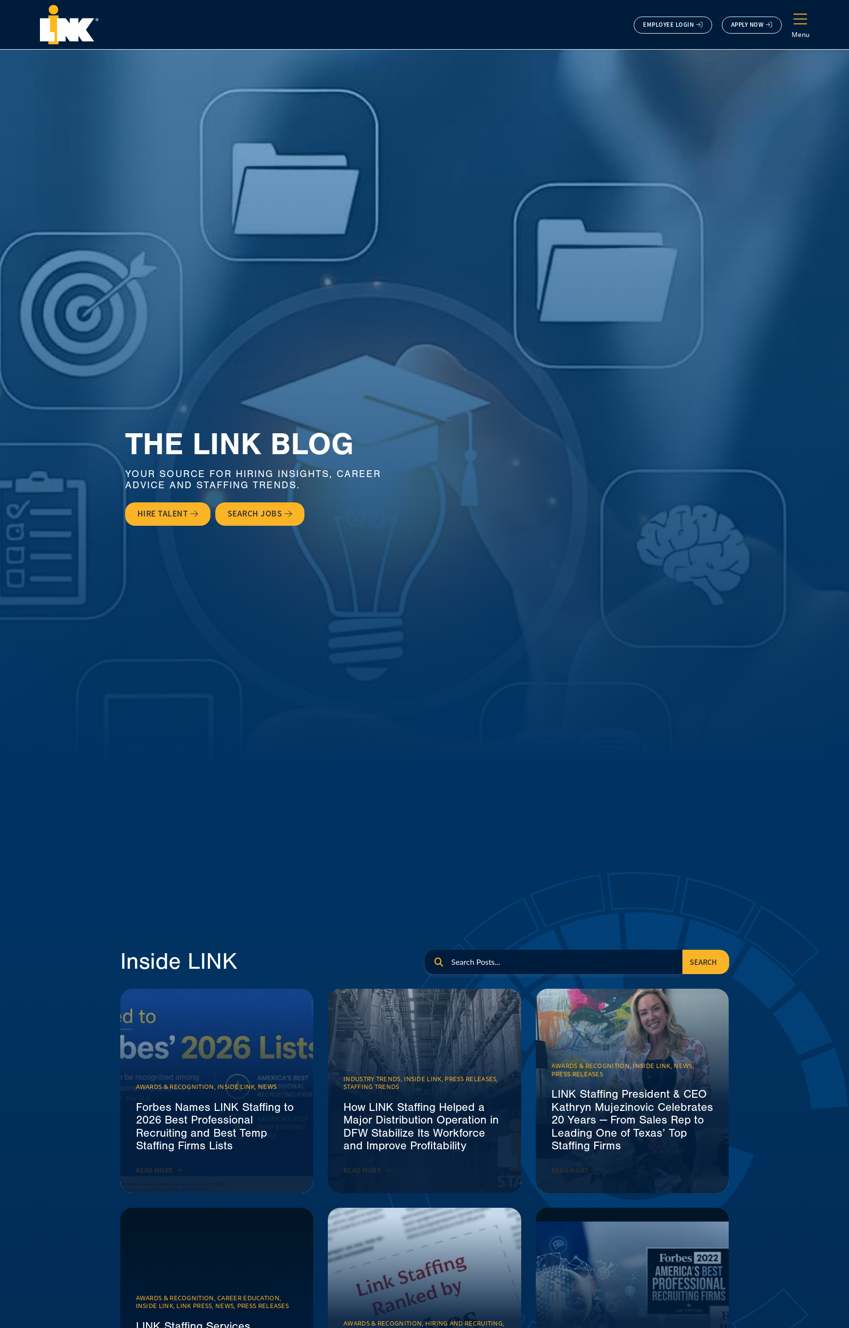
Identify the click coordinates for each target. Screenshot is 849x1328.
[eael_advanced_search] (553, 962)
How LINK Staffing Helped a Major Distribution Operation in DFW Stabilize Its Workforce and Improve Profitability (421, 1126)
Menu (801, 34)
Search (703, 962)
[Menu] (800, 19)
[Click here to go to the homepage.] (69, 24)
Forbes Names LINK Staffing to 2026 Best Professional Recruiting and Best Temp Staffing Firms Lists (215, 1126)
